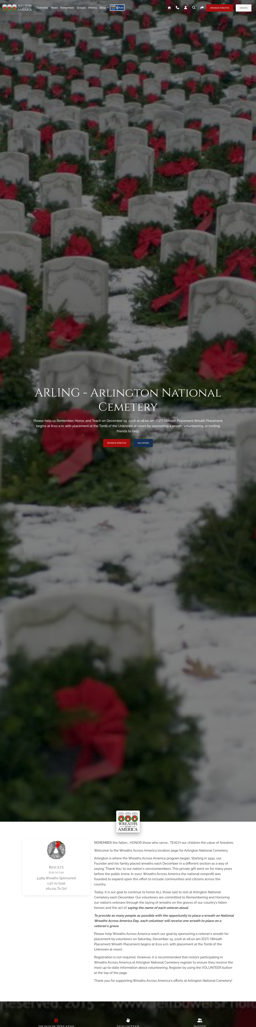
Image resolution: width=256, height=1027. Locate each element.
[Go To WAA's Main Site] (169, 8)
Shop (103, 7)
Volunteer (143, 443)
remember (67, 7)
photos (92, 7)
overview (42, 7)
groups (81, 7)
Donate (244, 8)
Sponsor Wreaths (219, 8)
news (54, 7)
